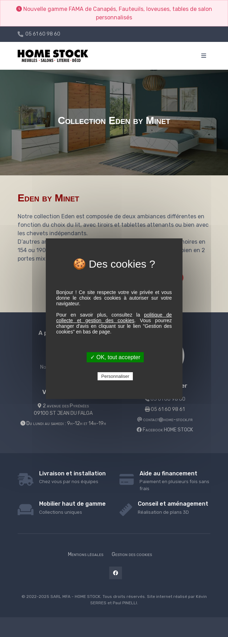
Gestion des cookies (132, 554)
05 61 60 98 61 (165, 409)
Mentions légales (85, 554)
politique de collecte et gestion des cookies (114, 317)
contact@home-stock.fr (165, 419)
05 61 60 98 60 (42, 34)
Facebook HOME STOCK (165, 429)
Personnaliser (115, 376)
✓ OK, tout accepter (115, 357)
